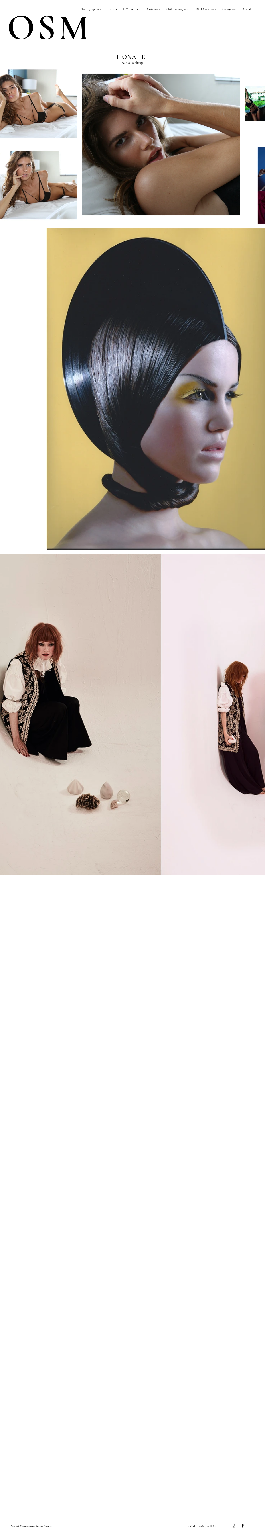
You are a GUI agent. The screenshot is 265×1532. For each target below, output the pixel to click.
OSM (49, 28)
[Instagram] (233, 1525)
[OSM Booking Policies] (202, 1526)
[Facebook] (242, 1525)
